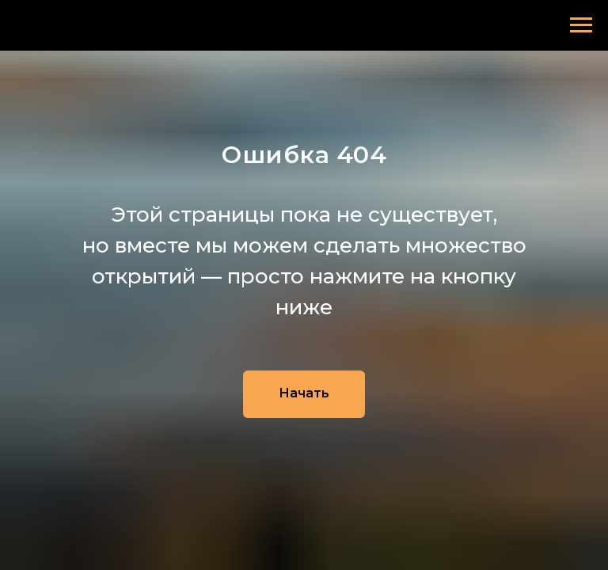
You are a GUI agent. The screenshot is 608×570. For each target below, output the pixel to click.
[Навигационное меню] (581, 25)
